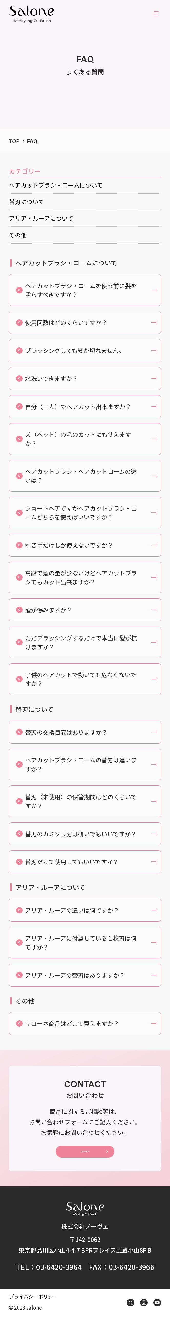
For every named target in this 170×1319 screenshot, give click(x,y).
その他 (18, 234)
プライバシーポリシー (33, 1298)
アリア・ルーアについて (41, 218)
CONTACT (85, 1152)
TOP (14, 141)
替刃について (26, 201)
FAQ (32, 141)
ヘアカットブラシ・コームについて (56, 185)
